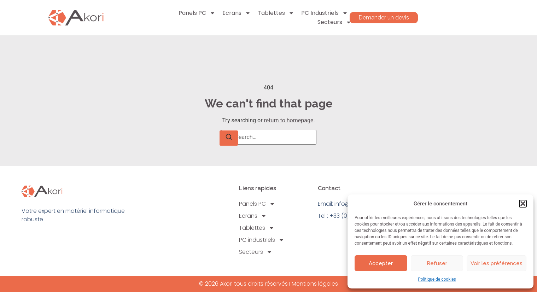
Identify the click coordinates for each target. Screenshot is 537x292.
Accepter (381, 263)
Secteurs (334, 22)
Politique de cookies (437, 279)
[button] (522, 203)
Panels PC (197, 13)
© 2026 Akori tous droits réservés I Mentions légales (268, 284)
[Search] (229, 138)
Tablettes (276, 13)
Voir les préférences (497, 263)
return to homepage (289, 120)
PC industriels (324, 13)
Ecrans (236, 13)
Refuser (437, 263)
